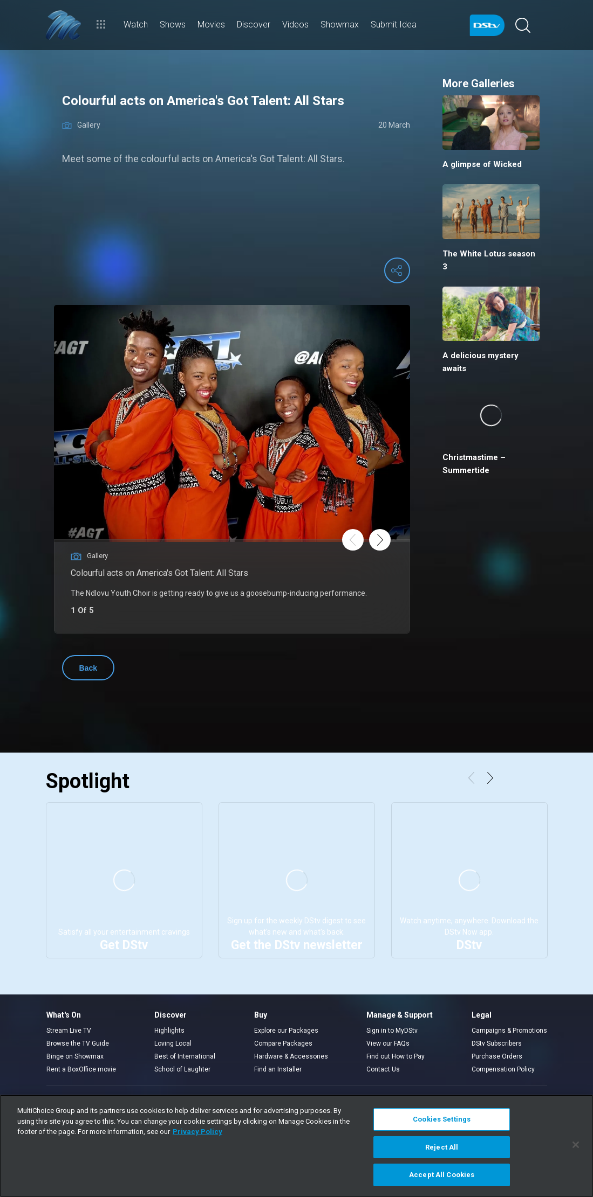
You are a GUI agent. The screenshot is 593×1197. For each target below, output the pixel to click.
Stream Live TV (68, 1030)
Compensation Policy (503, 1069)
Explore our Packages (286, 1030)
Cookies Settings (442, 1119)
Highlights (169, 1030)
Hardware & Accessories (291, 1056)
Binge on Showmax (75, 1056)
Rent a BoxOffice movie (81, 1069)
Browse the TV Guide (77, 1043)
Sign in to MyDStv (392, 1030)
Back (88, 668)
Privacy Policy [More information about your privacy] (197, 1132)
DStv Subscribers (497, 1043)
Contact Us (383, 1069)
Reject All (441, 1147)
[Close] (576, 1145)
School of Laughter (182, 1069)
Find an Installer (278, 1069)
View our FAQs (388, 1043)
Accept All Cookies (441, 1175)
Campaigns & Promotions (509, 1030)
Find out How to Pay (395, 1056)
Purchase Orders (497, 1056)
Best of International (184, 1056)
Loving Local (173, 1043)
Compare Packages (283, 1043)
